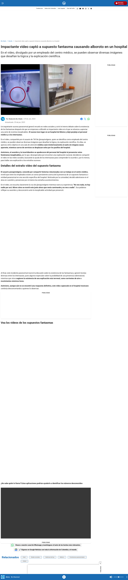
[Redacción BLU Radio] (15, 119)
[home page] (64, 3)
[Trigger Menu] (2, 3)
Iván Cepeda (61, 8)
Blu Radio (3, 41)
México (62, 557)
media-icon (64, 577)
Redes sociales (35, 557)
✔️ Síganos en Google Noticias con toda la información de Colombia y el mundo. (46, 549)
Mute (111, 577)
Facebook (81, 119)
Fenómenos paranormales (77, 557)
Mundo (10, 41)
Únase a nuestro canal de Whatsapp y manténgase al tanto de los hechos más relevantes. (46, 545)
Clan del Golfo (71, 8)
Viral (24, 557)
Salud (24, 561)
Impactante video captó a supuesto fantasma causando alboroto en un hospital (37, 41)
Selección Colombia (50, 8)
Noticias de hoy (50, 557)
